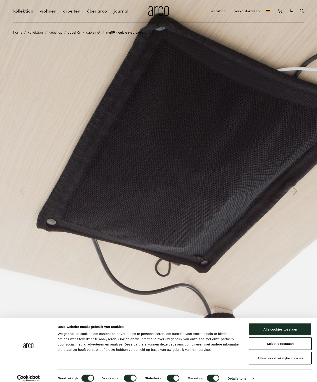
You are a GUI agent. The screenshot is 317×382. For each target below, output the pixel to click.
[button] (293, 191)
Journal (121, 11)
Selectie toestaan (280, 339)
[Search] (302, 11)
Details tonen (237, 373)
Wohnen (48, 11)
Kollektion (23, 11)
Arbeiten (71, 11)
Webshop (218, 11)
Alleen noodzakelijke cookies (280, 353)
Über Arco (97, 11)
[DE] (268, 11)
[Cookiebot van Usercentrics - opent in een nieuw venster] (28, 373)
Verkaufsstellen (247, 11)
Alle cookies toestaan (280, 324)
